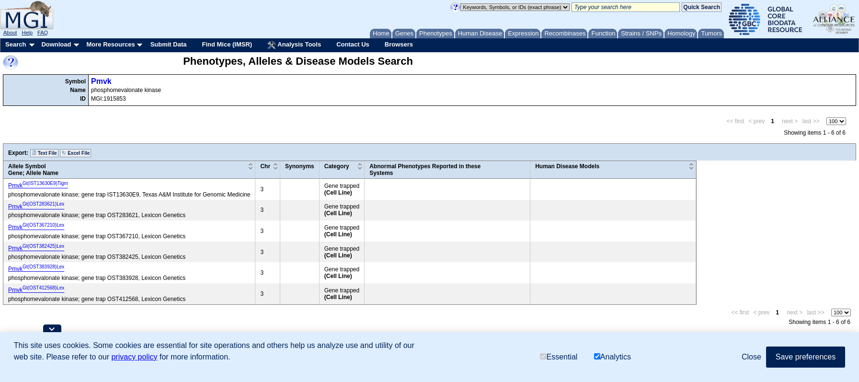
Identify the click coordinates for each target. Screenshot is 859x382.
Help (27, 32)
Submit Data (168, 44)
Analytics (612, 357)
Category (336, 166)
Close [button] (751, 357)
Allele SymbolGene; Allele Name (33, 169)
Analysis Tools (294, 45)
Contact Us (352, 44)
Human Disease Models (567, 166)
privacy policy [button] (134, 357)
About (10, 32)
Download (56, 44)
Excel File (75, 153)
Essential (558, 357)
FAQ (42, 32)
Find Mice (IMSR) (227, 44)
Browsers (399, 44)
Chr (265, 166)
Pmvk (101, 81)
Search (15, 44)
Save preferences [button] (806, 357)
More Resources (110, 44)
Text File (44, 153)
